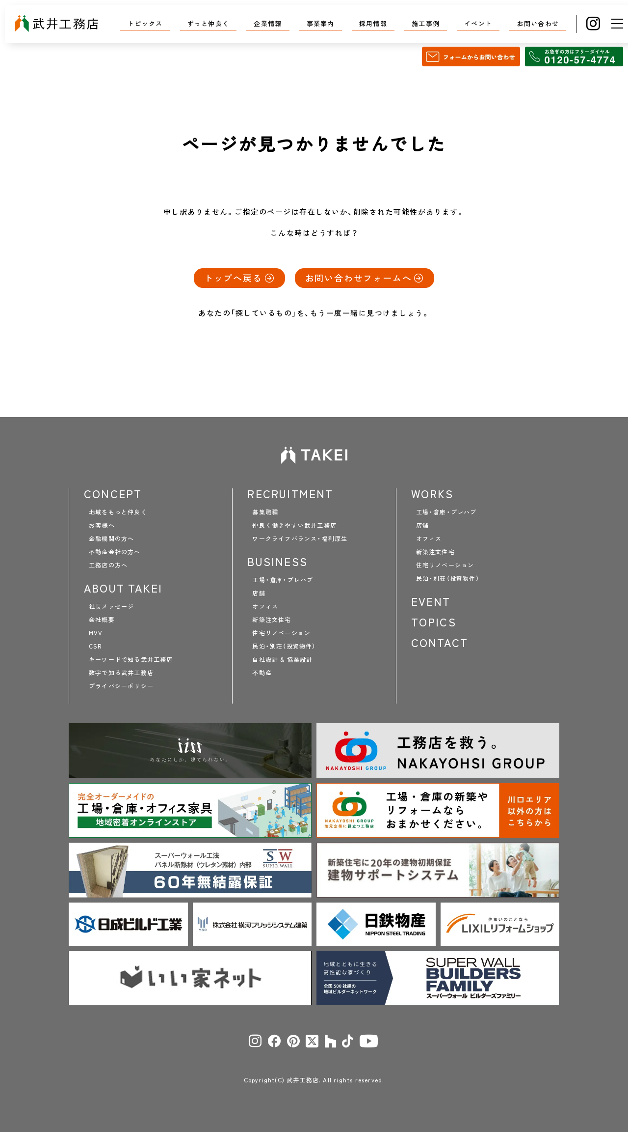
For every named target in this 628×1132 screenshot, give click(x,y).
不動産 (262, 672)
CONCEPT (113, 493)
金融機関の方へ (111, 538)
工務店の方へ (108, 565)
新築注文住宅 (271, 619)
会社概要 (102, 619)
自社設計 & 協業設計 (282, 659)
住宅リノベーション (281, 632)
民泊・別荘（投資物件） (283, 646)
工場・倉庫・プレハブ (282, 579)
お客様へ (102, 525)
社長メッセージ (111, 606)
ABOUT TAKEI (123, 588)
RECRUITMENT (290, 493)
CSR (95, 646)
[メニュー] (617, 23)
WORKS (432, 493)
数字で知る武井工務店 (121, 672)
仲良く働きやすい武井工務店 (294, 525)
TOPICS (433, 622)
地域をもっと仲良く (118, 512)
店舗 (258, 593)
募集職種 (265, 512)
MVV (96, 632)
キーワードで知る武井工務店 (131, 659)
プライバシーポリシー (121, 685)
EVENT (431, 601)
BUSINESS (277, 561)
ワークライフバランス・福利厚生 (299, 538)
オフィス (265, 606)
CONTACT (439, 642)
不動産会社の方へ (115, 551)
